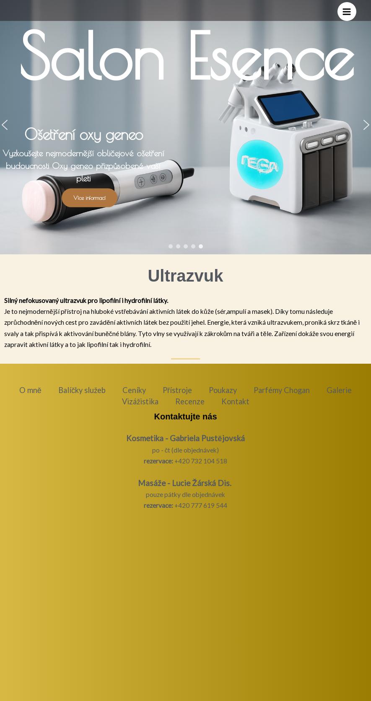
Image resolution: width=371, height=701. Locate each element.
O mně (30, 390)
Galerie (339, 390)
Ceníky (134, 390)
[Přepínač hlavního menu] (346, 11)
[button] (171, 246)
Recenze (190, 401)
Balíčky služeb (82, 390)
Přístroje (177, 390)
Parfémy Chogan (282, 390)
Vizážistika (140, 401)
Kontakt (235, 401)
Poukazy (223, 390)
